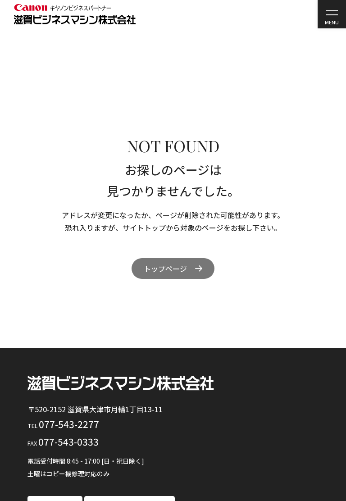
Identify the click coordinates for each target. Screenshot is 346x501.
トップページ (165, 268)
